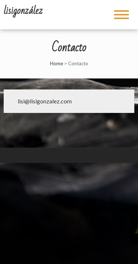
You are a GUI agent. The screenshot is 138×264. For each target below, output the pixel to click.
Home (56, 63)
